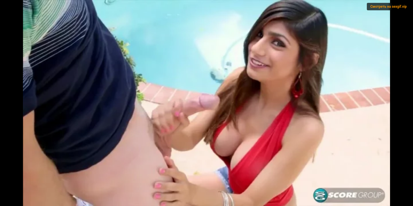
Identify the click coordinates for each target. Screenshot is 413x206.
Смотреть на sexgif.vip (388, 7)
